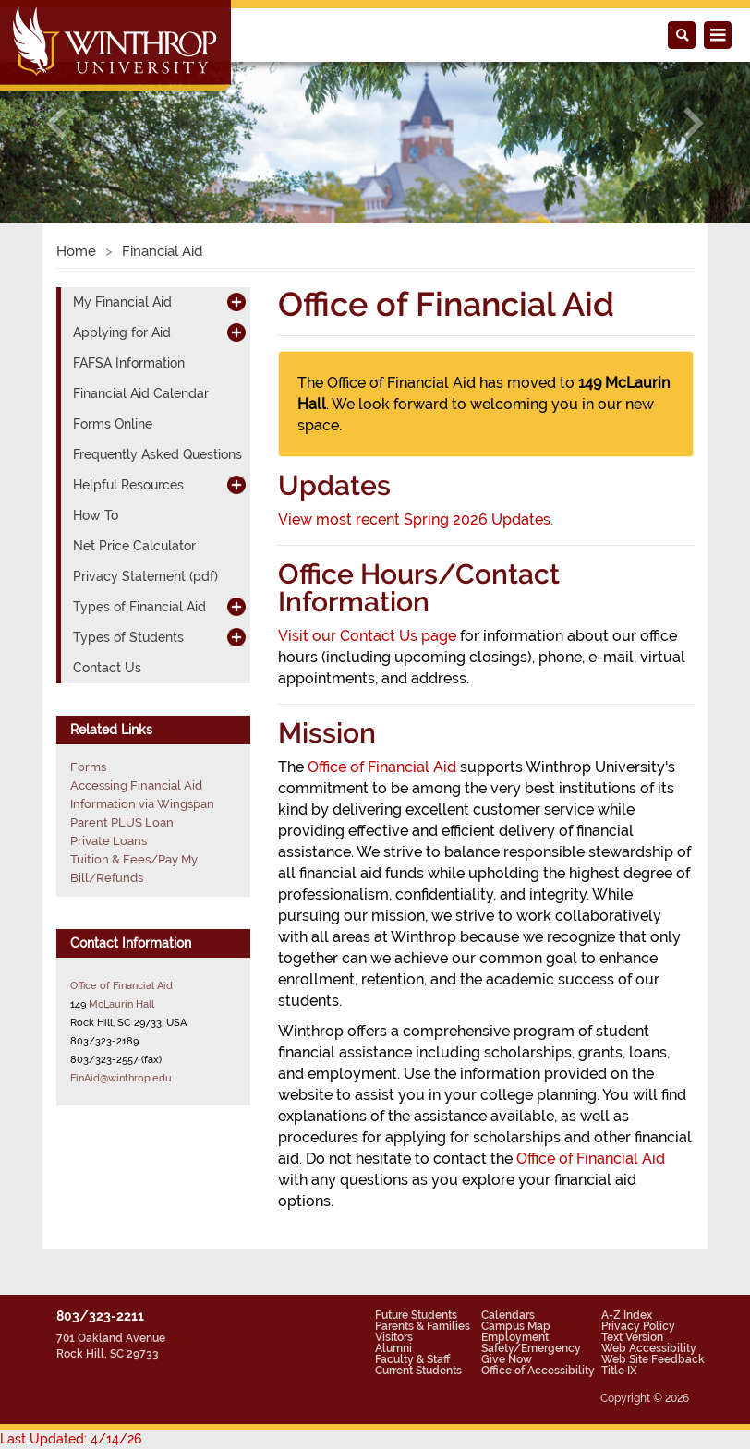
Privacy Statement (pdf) (145, 576)
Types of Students (128, 637)
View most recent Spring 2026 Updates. (415, 519)
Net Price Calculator (134, 545)
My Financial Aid (122, 302)
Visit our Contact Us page (367, 636)
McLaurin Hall (121, 1003)
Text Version (632, 1337)
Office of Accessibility (538, 1370)
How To (95, 515)
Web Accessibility (648, 1348)
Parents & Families (422, 1326)
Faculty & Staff (412, 1359)
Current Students (418, 1370)
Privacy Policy (638, 1326)
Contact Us (107, 667)
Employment (515, 1337)
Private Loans (108, 841)
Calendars (508, 1315)
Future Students (416, 1315)
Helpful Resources (128, 484)
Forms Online (112, 424)
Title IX (619, 1370)
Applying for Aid (122, 332)
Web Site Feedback (653, 1359)
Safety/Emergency (531, 1348)
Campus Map (515, 1326)
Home (76, 251)
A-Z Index (626, 1315)
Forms (88, 767)
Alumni (393, 1348)
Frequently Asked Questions (157, 454)
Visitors (394, 1337)
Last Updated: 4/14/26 (70, 1438)
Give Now (506, 1359)
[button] (56, 122)
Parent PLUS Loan (122, 822)
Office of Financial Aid (382, 767)
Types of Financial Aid (139, 606)
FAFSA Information (129, 363)
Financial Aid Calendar (141, 393)
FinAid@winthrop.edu (121, 1077)
